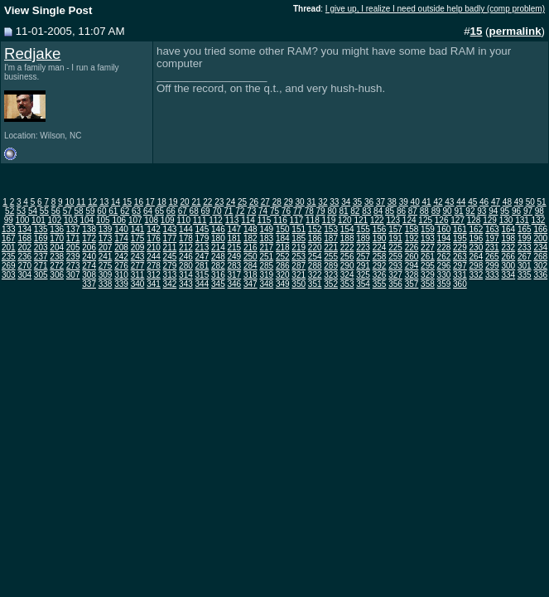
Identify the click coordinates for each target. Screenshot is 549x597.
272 (57, 265)
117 (297, 220)
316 (218, 274)
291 (363, 265)
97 (527, 211)
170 (57, 238)
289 (331, 265)
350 (298, 284)
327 (395, 274)
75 (274, 211)
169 (41, 238)
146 (218, 229)
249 (234, 256)
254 (315, 256)
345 (218, 284)
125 (425, 220)
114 (248, 220)
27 (265, 201)
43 (449, 201)
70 (216, 211)
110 (183, 220)
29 (288, 201)
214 (218, 247)
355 (380, 284)
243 (138, 256)
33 (334, 201)
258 (380, 256)
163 (492, 229)
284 (250, 265)
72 (239, 211)
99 (8, 220)
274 (89, 265)
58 (79, 211)
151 (298, 229)
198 (508, 238)
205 (73, 247)
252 (283, 256)
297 (460, 265)
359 (444, 284)
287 (298, 265)
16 (138, 201)
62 (124, 211)
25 (242, 201)
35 (357, 201)
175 (138, 238)
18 (161, 201)
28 (277, 201)
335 (525, 274)
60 (101, 211)
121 (361, 220)
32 (322, 201)
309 (106, 274)
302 (540, 265)
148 (250, 229)
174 (121, 238)
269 (9, 265)
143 (170, 229)
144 (186, 229)
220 (315, 247)
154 (347, 229)
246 (186, 256)
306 (57, 274)
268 (540, 256)
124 (409, 220)
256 (347, 256)
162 (477, 229)
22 (207, 201)
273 (73, 265)
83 (366, 211)
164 (508, 229)
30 (300, 201)
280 (186, 265)
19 (173, 201)
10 (69, 201)
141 (138, 229)
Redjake (32, 53)
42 (437, 201)
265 (492, 256)
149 (266, 229)
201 (9, 247)
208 (121, 247)
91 (458, 211)
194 (444, 238)
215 (234, 247)
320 (283, 274)
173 (106, 238)
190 (380, 238)
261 (428, 256)
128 (474, 220)
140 (121, 229)
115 (265, 220)
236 (24, 256)
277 (138, 265)
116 (280, 220)
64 (147, 211)
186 (315, 238)
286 (283, 265)
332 (477, 274)
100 (23, 220)
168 (24, 238)
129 (490, 220)
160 (444, 229)
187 (331, 238)
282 (218, 265)
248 (218, 256)
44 (460, 201)
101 (38, 220)
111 (200, 220)
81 (343, 211)
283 (234, 265)
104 (86, 220)
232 (508, 247)
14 (115, 201)
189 (363, 238)
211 (170, 247)
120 (345, 220)
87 (412, 211)
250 (250, 256)
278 (154, 265)
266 (508, 256)
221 (331, 247)
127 (457, 220)
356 (395, 284)
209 (138, 247)
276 (121, 265)
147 (234, 229)
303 (9, 274)
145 (202, 229)
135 (41, 229)
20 (184, 201)
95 (504, 211)
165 (525, 229)
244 (154, 256)
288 (315, 265)
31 (310, 201)
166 (540, 229)
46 (484, 201)
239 (73, 256)
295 (428, 265)
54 (32, 211)
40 (415, 201)
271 (41, 265)
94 (493, 211)
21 (195, 201)
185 (298, 238)
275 (106, 265)
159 (428, 229)
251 (266, 256)
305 (41, 274)
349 (283, 284)
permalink (515, 31)
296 (444, 265)
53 (21, 211)
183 (266, 238)
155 (363, 229)
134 (24, 229)
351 (315, 284)
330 (444, 274)
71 (228, 211)
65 (159, 211)
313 (170, 274)
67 (182, 211)
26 (253, 201)
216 (250, 247)
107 (135, 220)
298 (477, 265)
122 (377, 220)
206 (89, 247)
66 (171, 211)
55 (44, 211)
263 (460, 256)
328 (412, 274)
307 (73, 274)
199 (525, 238)
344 (202, 284)
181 (234, 238)
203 (41, 247)
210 (154, 247)
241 (106, 256)
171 (73, 238)
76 (286, 211)
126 (442, 220)
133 (9, 229)
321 (298, 274)
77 (297, 211)
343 (186, 284)
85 (389, 211)
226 (412, 247)
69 (205, 211)
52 (9, 211)
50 (530, 201)
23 (219, 201)
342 (170, 284)
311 (138, 274)
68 (194, 211)
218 (283, 247)
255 (331, 256)
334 (508, 274)
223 (363, 247)
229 (460, 247)
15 (127, 201)
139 (106, 229)
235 (9, 256)
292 (380, 265)
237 (41, 256)
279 (170, 265)
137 (73, 229)
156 (380, 229)
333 (492, 274)
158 (412, 229)
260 (412, 256)
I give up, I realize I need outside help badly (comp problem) (435, 8)
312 (154, 274)
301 (525, 265)
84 (378, 211)
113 (232, 220)
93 (481, 211)
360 (460, 284)
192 (412, 238)
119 (329, 220)
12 (92, 201)
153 (331, 229)
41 (426, 201)
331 (460, 274)
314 (186, 274)
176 (154, 238)
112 (216, 220)
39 (403, 201)
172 (89, 238)
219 (298, 247)
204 (57, 247)
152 (315, 229)
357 (412, 284)
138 (89, 229)
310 (121, 274)
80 (331, 211)
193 (428, 238)
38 (392, 201)
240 (89, 256)
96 (516, 211)
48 (507, 201)
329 (428, 274)
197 (492, 238)
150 (283, 229)
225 (395, 247)
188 (347, 238)
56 (55, 211)
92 (469, 211)
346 (234, 284)
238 (57, 256)
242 (121, 256)
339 (121, 284)
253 (298, 256)
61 (113, 211)
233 (525, 247)
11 (80, 201)
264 (477, 256)
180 (218, 238)
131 (522, 220)
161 (460, 229)
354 (363, 284)
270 (24, 265)
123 (393, 220)
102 (55, 220)
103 (71, 220)
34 (345, 201)
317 (234, 274)
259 (395, 256)
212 (186, 247)
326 (380, 274)
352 (331, 284)
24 (230, 201)
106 (119, 220)
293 (395, 265)
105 (103, 220)
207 (106, 247)
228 (444, 247)
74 (262, 211)
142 (154, 229)
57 (67, 211)
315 (202, 274)
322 (315, 274)
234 (540, 247)
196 (477, 238)
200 (540, 238)
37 (380, 201)
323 (331, 274)
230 (477, 247)
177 (170, 238)
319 (266, 274)
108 (151, 220)
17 (150, 201)
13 (103, 201)
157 (395, 229)
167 (9, 238)
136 (57, 229)
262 (444, 256)
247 (202, 256)
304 (24, 274)
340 (138, 284)
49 (518, 201)
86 (401, 211)
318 (250, 274)
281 (202, 265)
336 (540, 274)
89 (436, 211)
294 (412, 265)
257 (363, 256)
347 (250, 284)
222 (347, 247)
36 (368, 201)
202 (24, 247)
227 (428, 247)
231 (492, 247)
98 (539, 211)
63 (136, 211)
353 (347, 284)
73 (251, 211)
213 (202, 247)
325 (363, 274)
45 (472, 201)
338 (106, 284)
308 (89, 274)
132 (539, 220)
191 (395, 238)
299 (492, 265)
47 (495, 201)
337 (89, 284)
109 (168, 220)
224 (380, 247)
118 (313, 220)
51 (542, 201)
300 (508, 265)
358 (428, 284)
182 (250, 238)
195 (460, 238)
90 (447, 211)
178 (186, 238)
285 (266, 265)
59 (89, 211)
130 (506, 220)
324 (347, 274)
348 (266, 284)
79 (320, 211)
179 (202, 238)
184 (283, 238)
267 (525, 256)
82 (354, 211)
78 (309, 211)
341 (154, 284)
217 (266, 247)
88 (424, 211)
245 (170, 256)
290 (347, 265)
